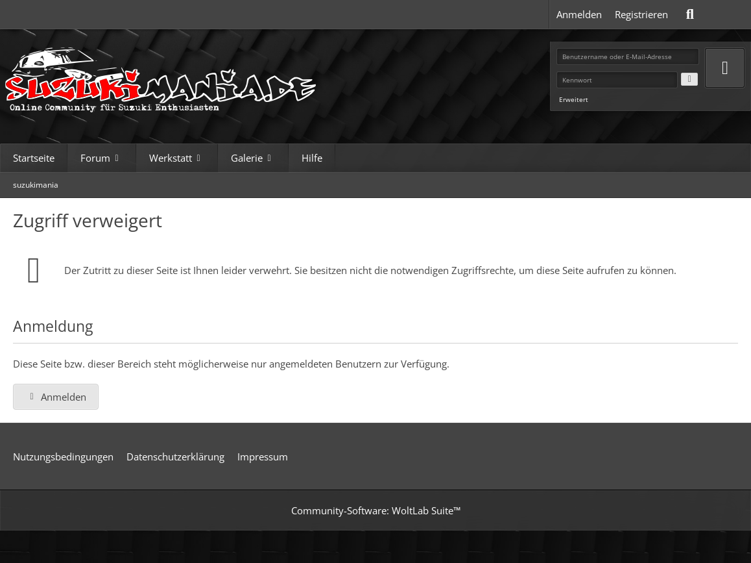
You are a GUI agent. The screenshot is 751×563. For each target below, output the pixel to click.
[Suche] (690, 14)
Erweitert (573, 99)
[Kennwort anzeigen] (689, 79)
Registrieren (641, 14)
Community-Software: (375, 510)
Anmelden (579, 14)
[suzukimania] (162, 76)
